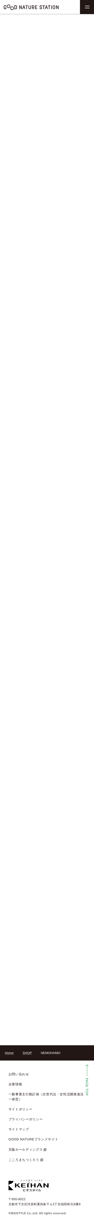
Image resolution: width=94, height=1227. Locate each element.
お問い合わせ (19, 1074)
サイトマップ (19, 1129)
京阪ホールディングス (26, 1149)
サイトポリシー (21, 1109)
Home (9, 1053)
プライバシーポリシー (26, 1119)
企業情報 (15, 1084)
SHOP (27, 1053)
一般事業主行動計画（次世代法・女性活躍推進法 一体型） (46, 1096)
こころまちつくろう (24, 1160)
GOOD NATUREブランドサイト (33, 1139)
